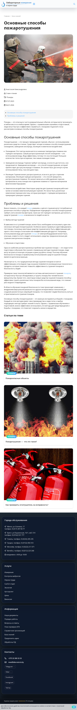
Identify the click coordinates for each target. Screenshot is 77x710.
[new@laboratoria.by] (6, 662)
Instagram (9, 682)
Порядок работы (11, 619)
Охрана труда (10, 580)
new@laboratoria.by (16, 662)
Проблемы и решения (16, 116)
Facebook (9, 677)
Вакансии (8, 599)
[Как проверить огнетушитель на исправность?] (38, 478)
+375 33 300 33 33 (15, 658)
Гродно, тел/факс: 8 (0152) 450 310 (19, 543)
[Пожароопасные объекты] (38, 352)
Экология (8, 588)
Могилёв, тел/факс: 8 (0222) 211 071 (19, 547)
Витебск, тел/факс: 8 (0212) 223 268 (19, 551)
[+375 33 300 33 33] (6, 658)
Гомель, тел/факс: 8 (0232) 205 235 (19, 539)
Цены (7, 595)
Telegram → (10, 667)
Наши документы (11, 615)
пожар (29, 208)
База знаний (9, 634)
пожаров (66, 273)
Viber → (9, 672)
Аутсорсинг (9, 591)
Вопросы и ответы (12, 623)
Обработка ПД (10, 642)
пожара (21, 215)
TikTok (8, 688)
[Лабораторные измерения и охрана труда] (17, 4)
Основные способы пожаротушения (21, 113)
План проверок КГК (12, 627)
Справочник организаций (15, 631)
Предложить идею (12, 638)
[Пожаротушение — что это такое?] (38, 415)
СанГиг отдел (10, 584)
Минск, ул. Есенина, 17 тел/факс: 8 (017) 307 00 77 (15, 527)
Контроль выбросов (12, 576)
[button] (41, 4)
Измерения (9, 572)
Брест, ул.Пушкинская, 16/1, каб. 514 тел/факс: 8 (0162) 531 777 (20, 534)
